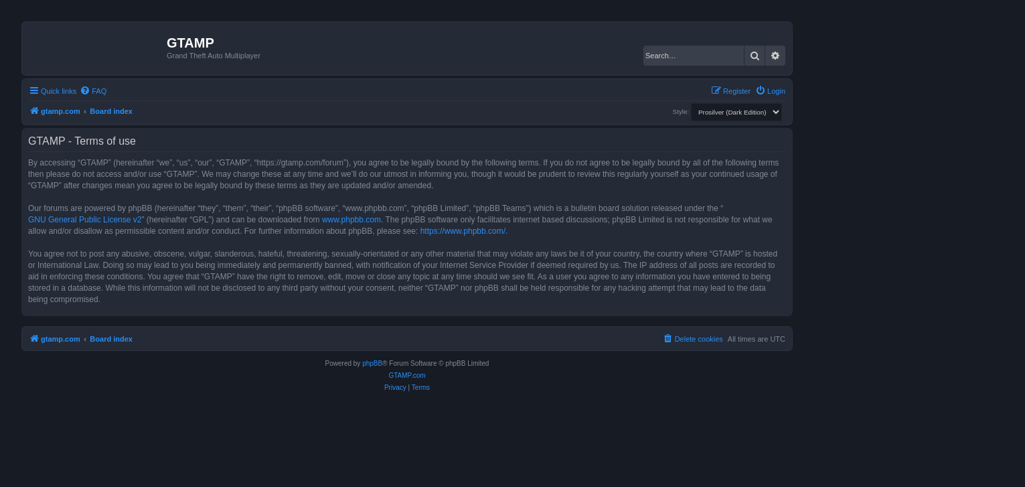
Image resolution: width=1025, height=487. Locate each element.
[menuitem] (93, 91)
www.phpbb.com (351, 219)
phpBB (372, 363)
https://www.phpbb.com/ (462, 231)
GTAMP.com (406, 375)
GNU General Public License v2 (84, 219)
